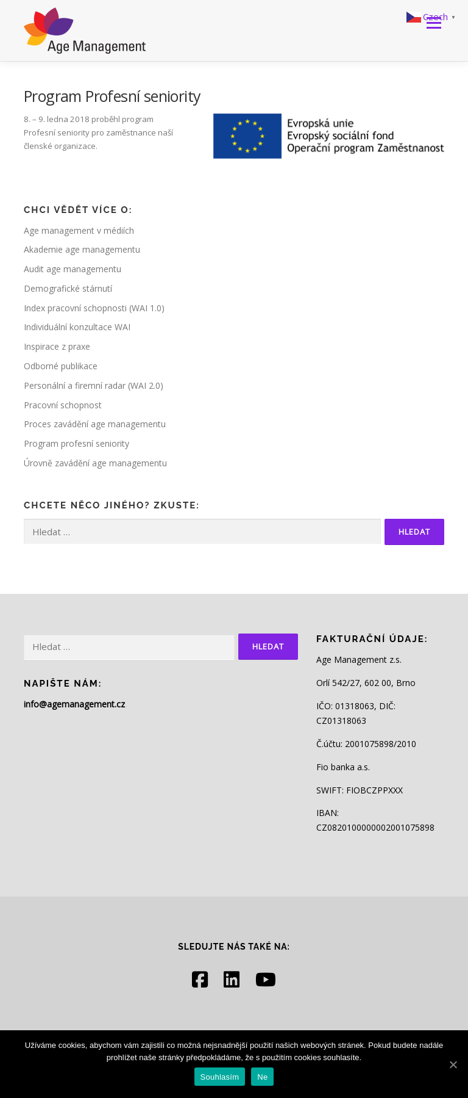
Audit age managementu (72, 269)
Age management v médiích (79, 230)
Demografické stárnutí (68, 288)
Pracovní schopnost (63, 405)
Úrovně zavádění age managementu (95, 463)
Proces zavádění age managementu (95, 424)
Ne (262, 1077)
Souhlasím (219, 1077)
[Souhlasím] (453, 1064)
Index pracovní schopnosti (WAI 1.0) (94, 308)
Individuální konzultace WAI (77, 327)
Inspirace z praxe (57, 346)
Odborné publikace (61, 366)
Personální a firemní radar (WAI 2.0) (93, 385)
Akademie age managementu (82, 249)
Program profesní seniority (76, 443)
